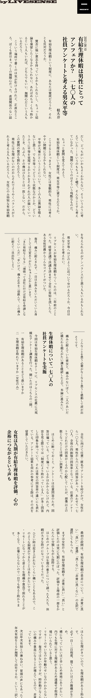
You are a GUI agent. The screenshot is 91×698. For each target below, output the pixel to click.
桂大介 (58, 113)
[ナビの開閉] (84, 7)
